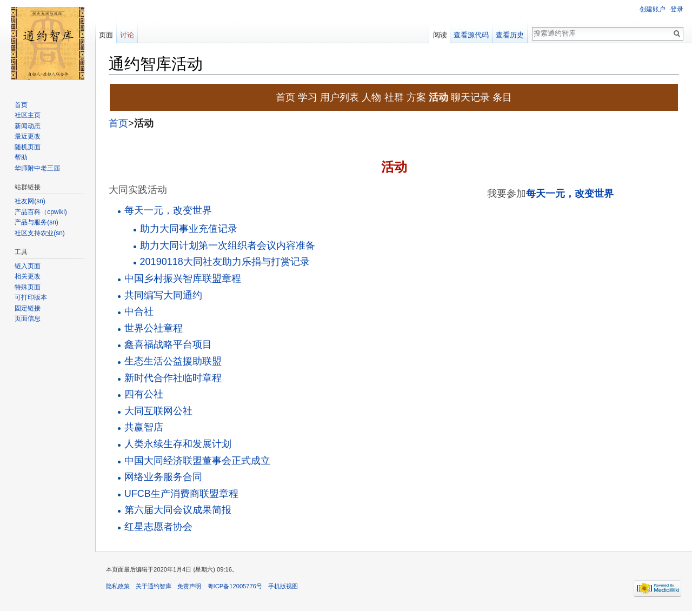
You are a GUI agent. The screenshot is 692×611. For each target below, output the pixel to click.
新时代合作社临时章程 (173, 378)
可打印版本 (31, 297)
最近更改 (28, 136)
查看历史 (510, 35)
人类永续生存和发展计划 (177, 444)
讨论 (127, 35)
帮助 (21, 157)
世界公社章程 (153, 328)
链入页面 (28, 266)
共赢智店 (143, 427)
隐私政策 (118, 586)
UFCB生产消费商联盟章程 (181, 493)
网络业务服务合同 (163, 476)
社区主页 (28, 115)
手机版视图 (283, 586)
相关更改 (28, 276)
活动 (144, 123)
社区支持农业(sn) (40, 233)
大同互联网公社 (158, 411)
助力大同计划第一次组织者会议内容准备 (227, 245)
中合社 (139, 311)
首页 (118, 123)
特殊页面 (28, 287)
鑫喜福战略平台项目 (168, 344)
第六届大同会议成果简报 (177, 509)
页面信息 (28, 318)
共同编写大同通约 (163, 295)
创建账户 (653, 9)
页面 (106, 35)
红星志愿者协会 (158, 526)
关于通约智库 (153, 586)
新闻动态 (28, 126)
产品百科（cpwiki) (41, 212)
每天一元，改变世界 (570, 193)
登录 (676, 9)
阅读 (440, 35)
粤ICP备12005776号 (235, 586)
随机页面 (28, 147)
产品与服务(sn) (36, 222)
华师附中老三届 (37, 168)
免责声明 (189, 586)
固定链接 (28, 308)
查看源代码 (471, 35)
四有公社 (143, 394)
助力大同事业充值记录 (188, 228)
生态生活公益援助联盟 (173, 361)
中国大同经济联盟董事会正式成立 (197, 460)
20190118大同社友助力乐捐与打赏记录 (225, 261)
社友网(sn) (30, 201)
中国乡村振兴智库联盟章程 (182, 278)
